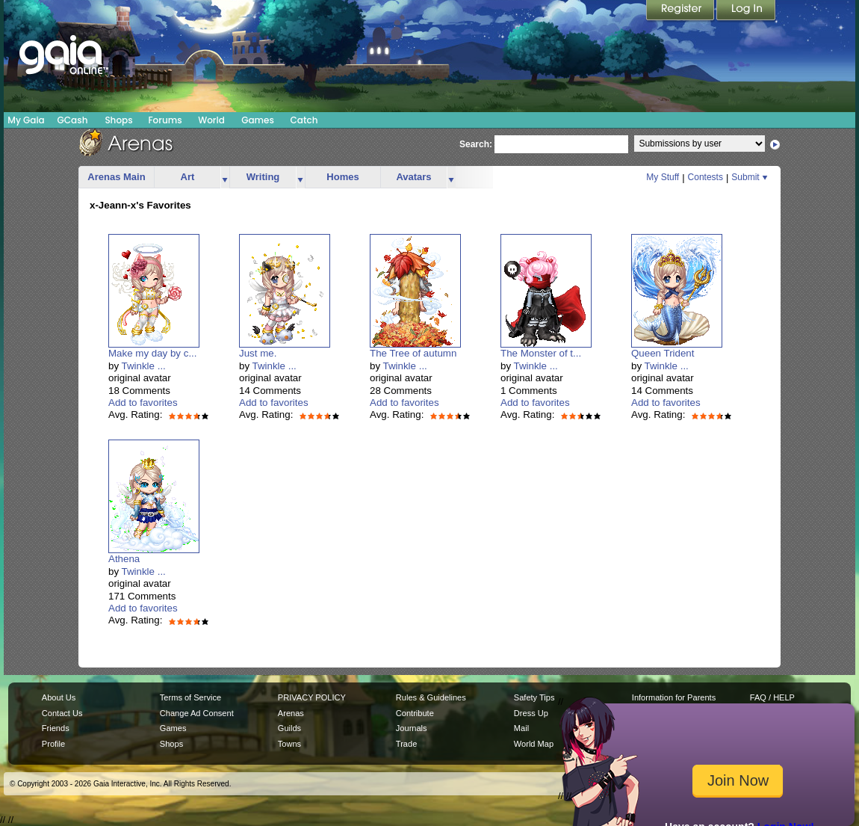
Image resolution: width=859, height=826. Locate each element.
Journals (411, 728)
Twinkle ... (144, 366)
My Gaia (25, 120)
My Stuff (662, 177)
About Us (58, 697)
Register (681, 11)
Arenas (291, 713)
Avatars (413, 176)
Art (188, 176)
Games (257, 120)
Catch (304, 120)
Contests (705, 177)
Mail (521, 728)
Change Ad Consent (197, 713)
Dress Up (531, 713)
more (224, 177)
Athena (124, 558)
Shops (118, 120)
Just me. (257, 353)
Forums (165, 120)
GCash (73, 120)
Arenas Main (116, 176)
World (211, 120)
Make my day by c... (152, 353)
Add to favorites (143, 402)
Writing (263, 176)
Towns (289, 743)
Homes (342, 176)
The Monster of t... (540, 353)
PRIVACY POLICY (312, 697)
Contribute (415, 713)
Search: (475, 144)
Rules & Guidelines (431, 697)
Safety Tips (534, 697)
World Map (533, 743)
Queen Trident (662, 353)
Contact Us (62, 713)
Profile (53, 743)
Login (746, 11)
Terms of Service (190, 697)
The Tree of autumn (413, 353)
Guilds (289, 728)
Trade (406, 743)
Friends (55, 728)
